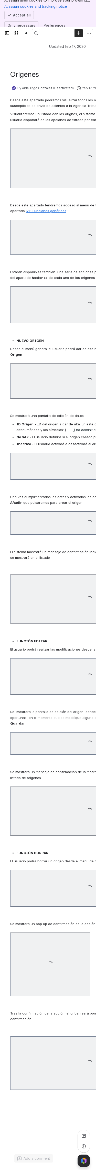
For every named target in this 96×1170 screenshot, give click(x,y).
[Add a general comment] (33, 1158)
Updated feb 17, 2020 (67, 46)
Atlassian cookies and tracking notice (35, 6)
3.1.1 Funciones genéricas (46, 211)
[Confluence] (26, 33)
